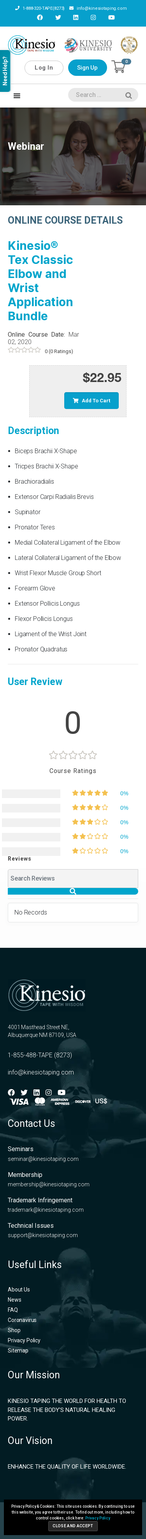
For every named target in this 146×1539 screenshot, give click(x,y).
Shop (14, 1330)
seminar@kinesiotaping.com (43, 1159)
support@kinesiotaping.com (43, 1235)
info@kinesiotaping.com (98, 8)
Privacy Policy (24, 1340)
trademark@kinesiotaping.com (46, 1210)
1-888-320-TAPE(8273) (40, 8)
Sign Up (87, 67)
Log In (44, 67)
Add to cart (91, 401)
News (14, 1300)
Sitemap (18, 1350)
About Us (19, 1289)
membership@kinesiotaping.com (49, 1184)
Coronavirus (22, 1320)
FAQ (13, 1310)
